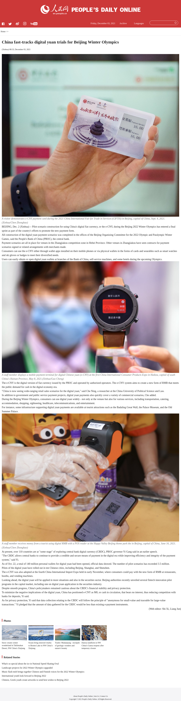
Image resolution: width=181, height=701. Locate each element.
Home (3, 31)
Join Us (96, 696)
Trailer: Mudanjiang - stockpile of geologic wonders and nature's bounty (67, 645)
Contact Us (104, 696)
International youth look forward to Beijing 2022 (24, 676)
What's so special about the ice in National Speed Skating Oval (30, 663)
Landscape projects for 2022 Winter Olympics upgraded (27, 668)
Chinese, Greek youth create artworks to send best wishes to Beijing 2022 (35, 680)
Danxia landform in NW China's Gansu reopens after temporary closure (93, 645)
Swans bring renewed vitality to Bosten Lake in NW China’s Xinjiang (40, 645)
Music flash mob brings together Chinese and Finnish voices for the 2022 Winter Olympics (43, 672)
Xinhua (5, 49)
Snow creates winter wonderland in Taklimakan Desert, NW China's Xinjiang (13, 645)
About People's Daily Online (83, 696)
